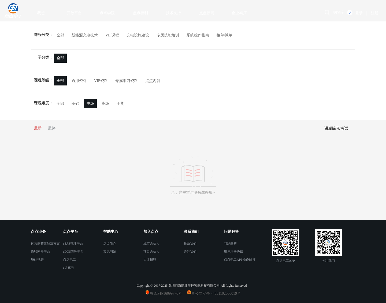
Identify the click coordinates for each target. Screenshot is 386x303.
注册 (374, 13)
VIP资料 (101, 81)
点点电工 (69, 259)
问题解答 (230, 243)
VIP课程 (112, 35)
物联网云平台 (40, 251)
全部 (60, 35)
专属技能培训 (168, 35)
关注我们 (190, 251)
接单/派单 (225, 35)
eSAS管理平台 (73, 243)
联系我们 (190, 243)
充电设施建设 (138, 35)
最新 (38, 128)
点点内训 (152, 81)
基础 (75, 104)
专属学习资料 (126, 81)
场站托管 (37, 259)
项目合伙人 (151, 251)
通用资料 (79, 81)
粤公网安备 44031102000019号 (216, 293)
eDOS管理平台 (73, 251)
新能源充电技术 (85, 35)
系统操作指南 (198, 35)
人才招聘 (149, 259)
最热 (51, 128)
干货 (120, 104)
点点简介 (109, 243)
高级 (105, 104)
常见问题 (109, 251)
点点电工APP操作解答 (239, 259)
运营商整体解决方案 (45, 243)
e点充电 (68, 268)
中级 (90, 104)
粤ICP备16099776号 (168, 293)
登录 (359, 13)
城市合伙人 (151, 243)
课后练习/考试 (336, 128)
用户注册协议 (233, 251)
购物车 (338, 12)
